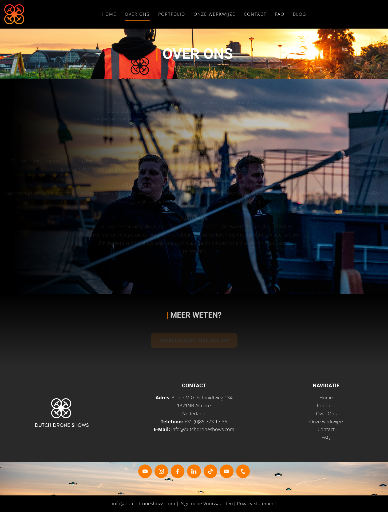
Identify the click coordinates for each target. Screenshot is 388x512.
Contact (255, 14)
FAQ (279, 14)
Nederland (193, 413)
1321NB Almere (194, 405)
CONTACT (194, 385)
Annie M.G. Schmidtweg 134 (202, 397)
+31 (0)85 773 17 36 (205, 421)
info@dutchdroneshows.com (202, 429)
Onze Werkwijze (214, 14)
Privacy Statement (256, 503)
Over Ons (137, 14)
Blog (299, 14)
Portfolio (171, 14)
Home (109, 14)
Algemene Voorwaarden (206, 503)
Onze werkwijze (326, 421)
